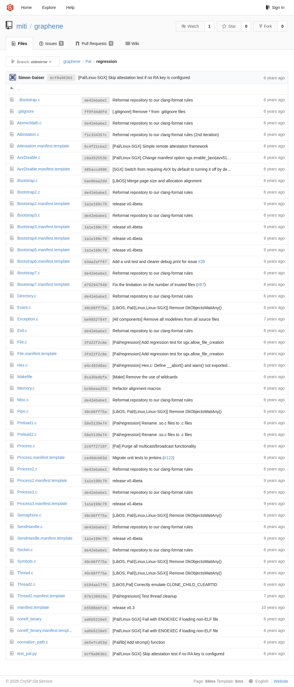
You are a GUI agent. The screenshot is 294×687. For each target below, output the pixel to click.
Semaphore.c (29, 515)
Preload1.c (27, 423)
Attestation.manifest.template (43, 146)
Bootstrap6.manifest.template (43, 261)
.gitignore (25, 111)
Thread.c (25, 572)
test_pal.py (27, 653)
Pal (88, 61)
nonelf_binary (29, 619)
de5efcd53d (95, 643)
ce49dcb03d (95, 458)
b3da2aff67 (95, 262)
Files (19, 43)
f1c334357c (95, 135)
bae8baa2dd (95, 181)
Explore (49, 7)
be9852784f (95, 320)
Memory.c (26, 388)
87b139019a (95, 596)
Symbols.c (26, 561)
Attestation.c (28, 134)
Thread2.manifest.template (41, 596)
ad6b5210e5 (95, 619)
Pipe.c (23, 411)
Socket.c (25, 549)
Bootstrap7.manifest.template (43, 284)
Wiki (132, 43)
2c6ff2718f (95, 446)
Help (70, 7)
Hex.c (22, 365)
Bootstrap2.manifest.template (43, 203)
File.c (22, 342)
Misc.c (23, 399)
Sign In (275, 7)
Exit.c (22, 330)
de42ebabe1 (95, 100)
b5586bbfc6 (95, 608)
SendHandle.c (30, 526)
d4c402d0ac (95, 366)
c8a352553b (95, 158)
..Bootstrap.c (28, 99)
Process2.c (27, 469)
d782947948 (95, 285)
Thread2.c (26, 584)
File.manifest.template (37, 353)
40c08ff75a (95, 308)
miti (21, 26)
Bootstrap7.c (28, 273)
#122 (168, 457)
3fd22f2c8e (95, 343)
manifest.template (33, 607)
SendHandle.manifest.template (44, 538)
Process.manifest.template (41, 457)
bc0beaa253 (95, 389)
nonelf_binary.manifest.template (45, 630)
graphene (48, 26)
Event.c (24, 307)
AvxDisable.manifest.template (43, 169)
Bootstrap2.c (28, 192)
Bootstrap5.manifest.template (43, 249)
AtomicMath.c (29, 123)
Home (26, 7)
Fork (265, 26)
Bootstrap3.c (28, 215)
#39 (201, 261)
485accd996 (95, 170)
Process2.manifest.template (42, 480)
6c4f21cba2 (95, 146)
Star (229, 26)
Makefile (24, 376)
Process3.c (27, 492)
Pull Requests (95, 43)
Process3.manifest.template (42, 503)
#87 (200, 284)
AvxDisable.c (28, 157)
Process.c (26, 446)
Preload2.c (27, 434)
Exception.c (27, 319)
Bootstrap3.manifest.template (43, 226)
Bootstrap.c (27, 180)
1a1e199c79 (95, 204)
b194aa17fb (95, 585)
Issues (51, 43)
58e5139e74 (95, 423)
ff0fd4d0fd (95, 112)
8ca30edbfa (95, 377)
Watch (190, 26)
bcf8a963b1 (61, 78)
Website (281, 681)
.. (19, 89)
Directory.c (26, 296)
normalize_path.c (32, 642)
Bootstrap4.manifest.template (43, 238)
